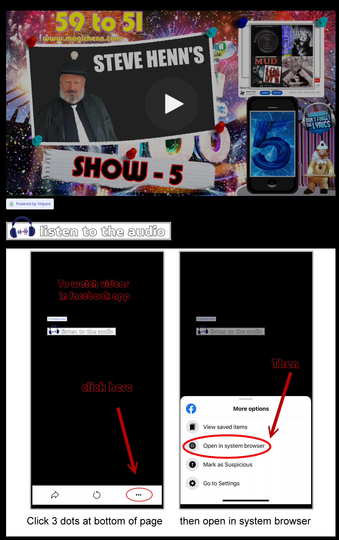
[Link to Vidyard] (30, 203)
